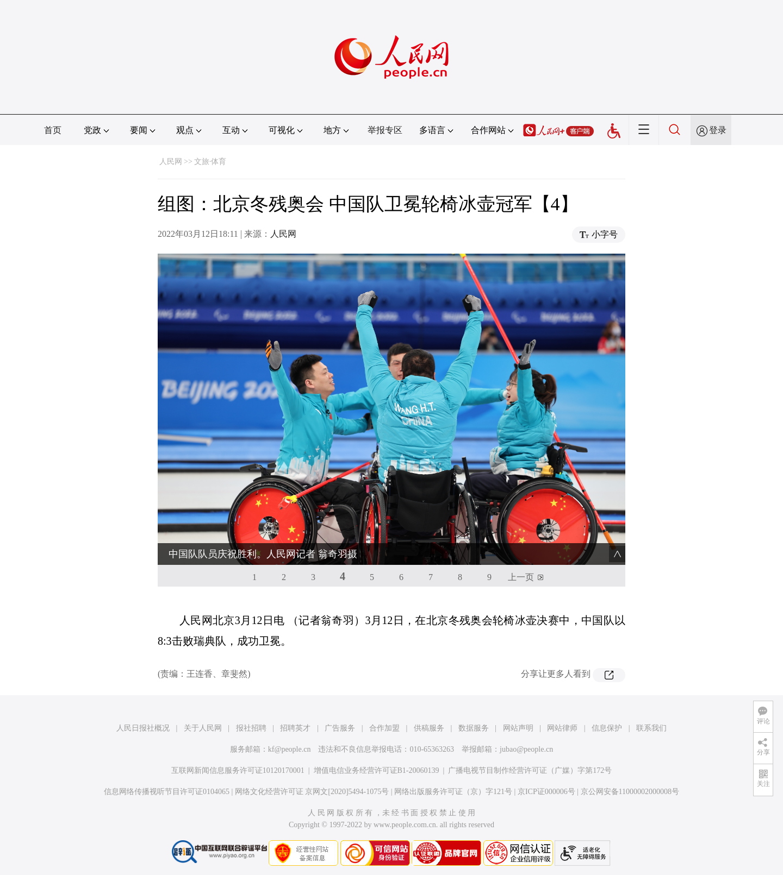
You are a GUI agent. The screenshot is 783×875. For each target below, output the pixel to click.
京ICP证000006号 (546, 792)
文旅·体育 (210, 162)
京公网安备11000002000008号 (630, 792)
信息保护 (607, 728)
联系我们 (651, 728)
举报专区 (385, 130)
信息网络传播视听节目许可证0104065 (166, 792)
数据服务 (473, 728)
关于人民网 (203, 728)
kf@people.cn (289, 749)
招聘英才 (295, 728)
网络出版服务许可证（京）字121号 (453, 792)
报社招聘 (251, 728)
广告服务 (340, 728)
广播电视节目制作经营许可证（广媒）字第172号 (530, 770)
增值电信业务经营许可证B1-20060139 (376, 770)
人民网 (170, 162)
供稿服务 (429, 728)
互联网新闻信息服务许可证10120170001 (237, 770)
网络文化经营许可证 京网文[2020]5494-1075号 (312, 792)
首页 (52, 130)
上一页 (521, 577)
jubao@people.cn (526, 749)
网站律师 (562, 728)
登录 (717, 130)
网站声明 (518, 728)
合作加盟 (384, 728)
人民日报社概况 (143, 728)
